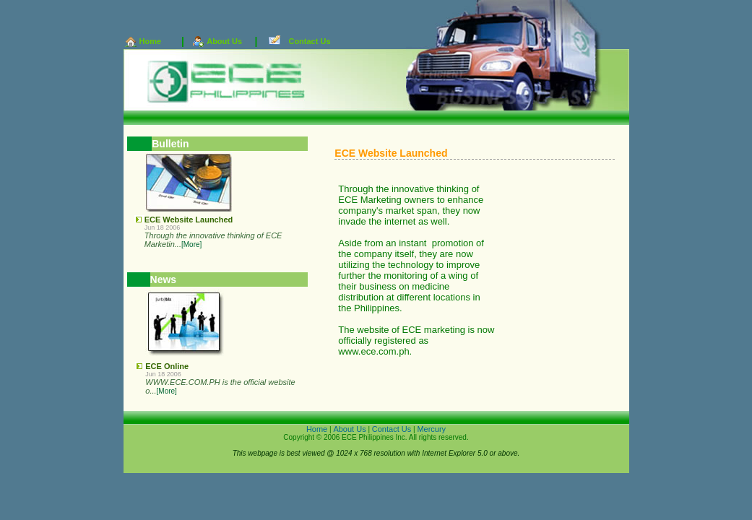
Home (150, 41)
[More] (191, 244)
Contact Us (309, 41)
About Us (224, 41)
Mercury (431, 429)
